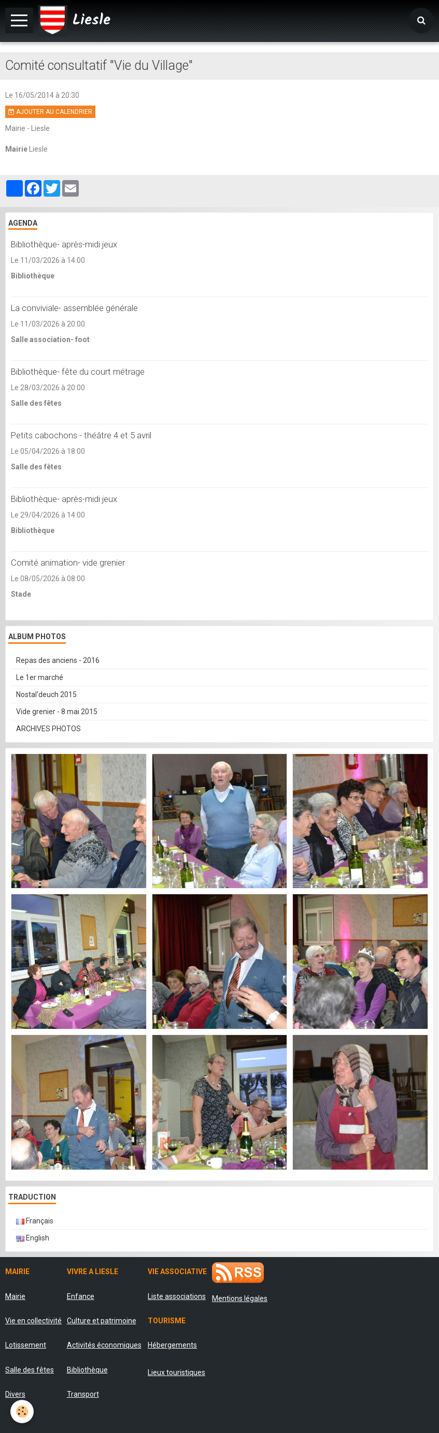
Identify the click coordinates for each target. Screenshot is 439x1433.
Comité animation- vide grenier (68, 562)
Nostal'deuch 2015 (46, 694)
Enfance (80, 1296)
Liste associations (177, 1296)
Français (34, 1221)
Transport (83, 1394)
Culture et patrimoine (101, 1321)
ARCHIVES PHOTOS (48, 729)
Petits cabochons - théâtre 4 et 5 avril (81, 435)
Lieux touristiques (176, 1372)
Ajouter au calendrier (50, 111)
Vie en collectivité (33, 1321)
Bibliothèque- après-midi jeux (64, 244)
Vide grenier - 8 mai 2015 (56, 711)
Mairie (15, 1296)
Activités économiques (104, 1345)
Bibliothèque (87, 1370)
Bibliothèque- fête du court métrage (78, 371)
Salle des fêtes (29, 1370)
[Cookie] (22, 1411)
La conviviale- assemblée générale (74, 308)
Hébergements (172, 1345)
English (32, 1238)
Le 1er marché (39, 677)
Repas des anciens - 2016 (58, 660)
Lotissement (25, 1345)
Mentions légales (239, 1298)
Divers (15, 1394)
